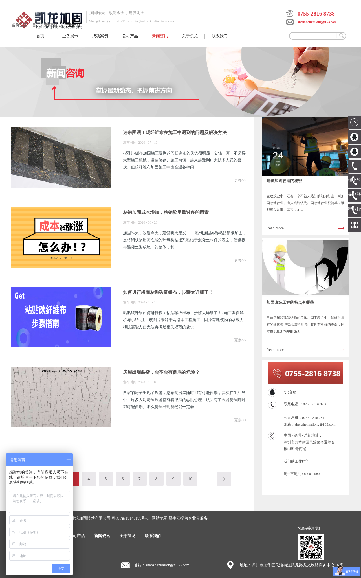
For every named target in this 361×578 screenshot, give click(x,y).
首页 (40, 36)
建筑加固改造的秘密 (284, 181)
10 (190, 478)
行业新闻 (72, 25)
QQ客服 (290, 392)
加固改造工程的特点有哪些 (290, 302)
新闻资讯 (52, 25)
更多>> (240, 180)
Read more (275, 228)
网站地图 (159, 518)
